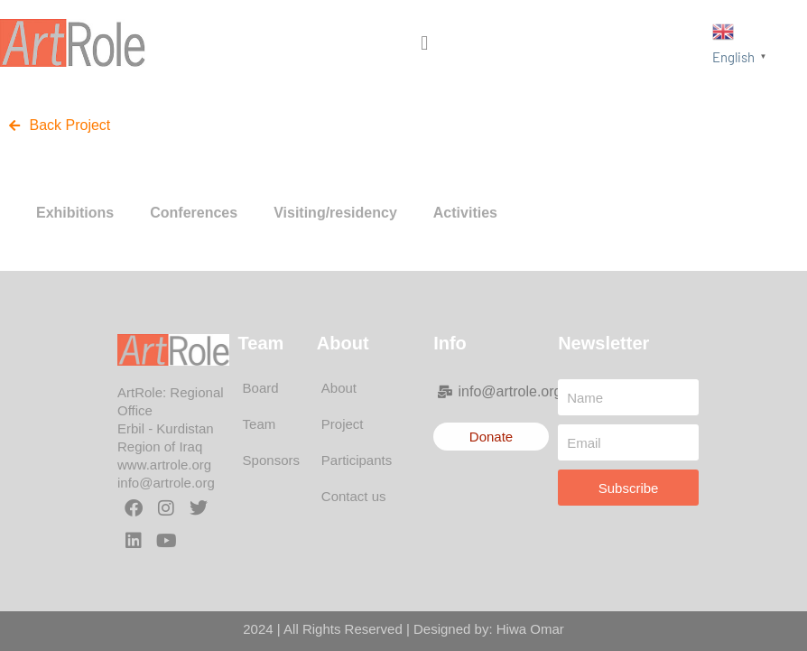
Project (342, 424)
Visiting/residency (335, 212)
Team (259, 424)
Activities (465, 212)
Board (261, 387)
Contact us (353, 496)
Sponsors (271, 460)
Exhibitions (75, 212)
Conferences (193, 212)
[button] (424, 43)
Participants (356, 460)
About (339, 387)
